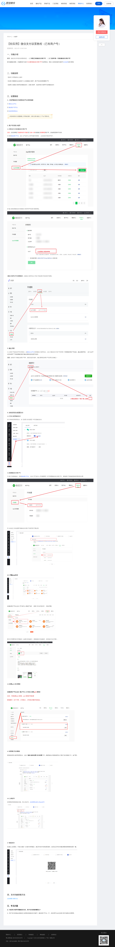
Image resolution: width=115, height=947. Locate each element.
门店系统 (55, 3)
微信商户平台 (25, 476)
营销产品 (47, 3)
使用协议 (53, 934)
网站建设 (42, 934)
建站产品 (39, 3)
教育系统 (72, 3)
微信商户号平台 (13, 107)
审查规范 (31, 934)
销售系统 (64, 3)
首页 (31, 3)
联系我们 (89, 3)
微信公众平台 (12, 104)
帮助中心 (81, 3)
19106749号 (26, 941)
